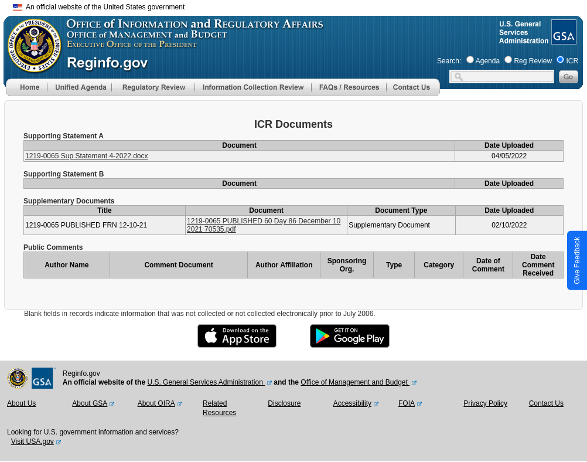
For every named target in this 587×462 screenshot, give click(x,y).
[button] (79, 87)
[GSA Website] (563, 40)
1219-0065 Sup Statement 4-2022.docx (86, 156)
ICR (572, 61)
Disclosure (284, 403)
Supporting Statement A (63, 136)
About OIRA (156, 403)
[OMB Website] (30, 67)
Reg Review (533, 61)
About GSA (89, 403)
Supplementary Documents (68, 201)
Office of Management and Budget (355, 382)
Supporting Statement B (63, 174)
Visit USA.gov (32, 441)
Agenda (488, 61)
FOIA (406, 403)
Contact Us (546, 403)
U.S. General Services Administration (206, 382)
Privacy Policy (485, 403)
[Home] (26, 94)
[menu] (79, 87)
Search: (449, 61)
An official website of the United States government (99, 7)
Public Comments (53, 247)
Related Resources (219, 408)
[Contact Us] (413, 94)
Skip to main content (300, 5)
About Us (21, 403)
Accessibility (352, 403)
